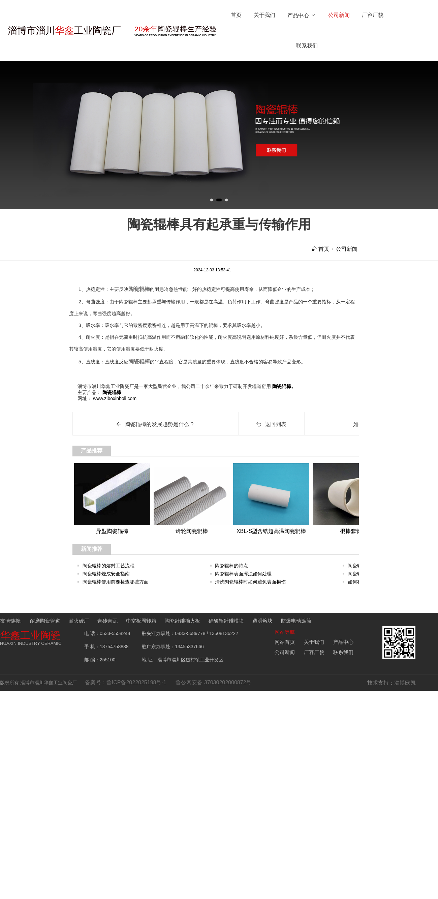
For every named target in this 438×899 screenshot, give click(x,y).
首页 (236, 15)
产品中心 (301, 15)
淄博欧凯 (405, 683)
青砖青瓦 (107, 621)
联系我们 (307, 46)
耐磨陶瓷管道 (45, 621)
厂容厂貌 (372, 15)
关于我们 (264, 15)
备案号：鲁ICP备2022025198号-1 (125, 682)
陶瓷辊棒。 (283, 386)
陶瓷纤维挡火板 (182, 621)
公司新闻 (339, 15)
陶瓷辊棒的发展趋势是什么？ (155, 424)
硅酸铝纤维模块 (226, 621)
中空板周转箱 (141, 621)
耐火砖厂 (79, 621)
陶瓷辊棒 (139, 289)
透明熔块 (262, 621)
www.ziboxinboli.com (114, 398)
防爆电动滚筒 (296, 621)
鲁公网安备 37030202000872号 (213, 682)
